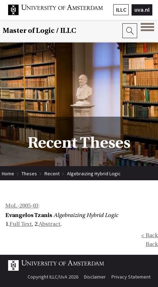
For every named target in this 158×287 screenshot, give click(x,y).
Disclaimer (95, 277)
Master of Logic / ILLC (39, 30)
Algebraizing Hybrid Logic (94, 173)
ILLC (121, 9)
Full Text (21, 224)
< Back (149, 235)
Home (8, 173)
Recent (52, 173)
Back (152, 244)
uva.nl (142, 9)
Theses (29, 173)
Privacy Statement (131, 277)
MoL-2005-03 (21, 206)
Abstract (49, 224)
